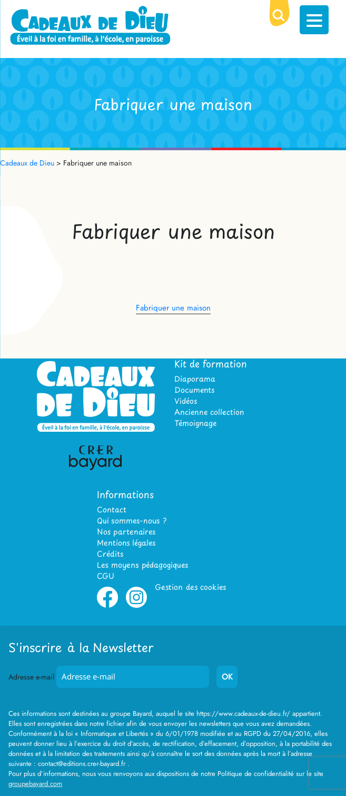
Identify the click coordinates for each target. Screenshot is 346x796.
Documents (194, 389)
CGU (105, 575)
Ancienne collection (209, 412)
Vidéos (185, 400)
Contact (111, 509)
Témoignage (195, 423)
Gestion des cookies (190, 587)
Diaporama (194, 378)
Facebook (107, 605)
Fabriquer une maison (173, 308)
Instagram (136, 605)
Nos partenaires (126, 531)
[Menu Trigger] (314, 19)
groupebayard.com (35, 784)
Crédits (110, 553)
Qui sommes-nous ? (131, 520)
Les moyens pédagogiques (142, 564)
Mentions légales (126, 542)
